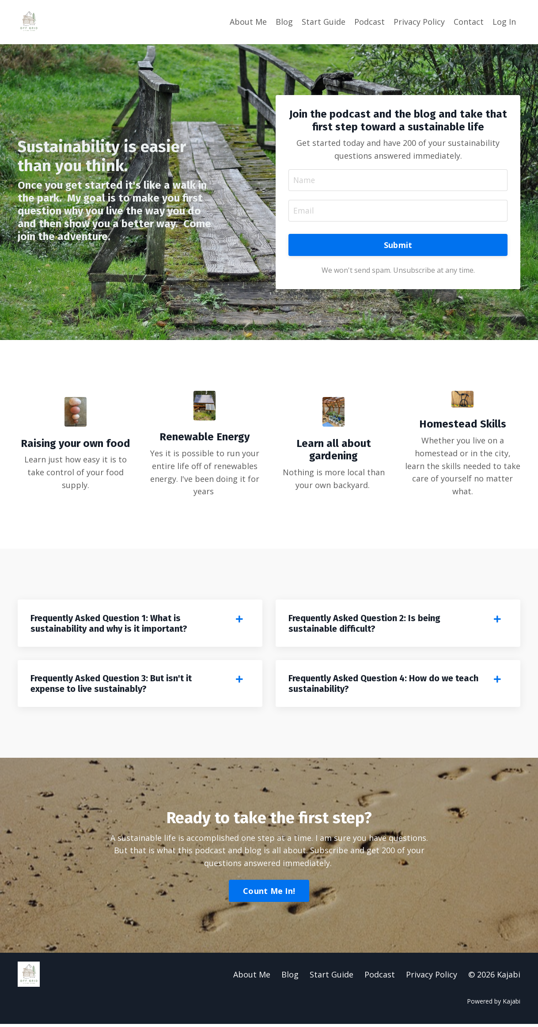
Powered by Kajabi (493, 1004)
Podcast (369, 21)
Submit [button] (398, 245)
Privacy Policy (419, 21)
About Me (248, 21)
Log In (504, 21)
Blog (284, 21)
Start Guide (323, 21)
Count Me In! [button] (269, 893)
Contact (469, 21)
